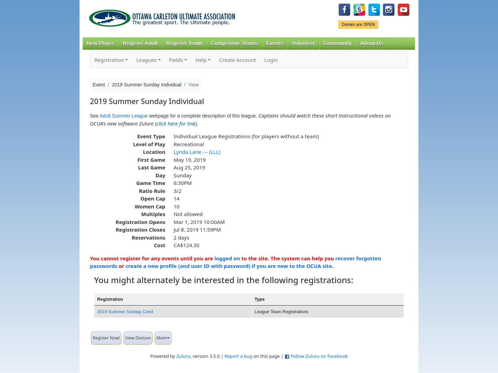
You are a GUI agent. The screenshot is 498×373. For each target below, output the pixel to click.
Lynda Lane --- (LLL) (197, 151)
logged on (227, 258)
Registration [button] (109, 59)
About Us (371, 43)
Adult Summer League (124, 116)
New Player (100, 43)
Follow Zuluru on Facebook (319, 356)
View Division (138, 338)
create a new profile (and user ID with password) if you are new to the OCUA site (229, 265)
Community (338, 43)
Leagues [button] (146, 59)
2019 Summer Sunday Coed (125, 311)
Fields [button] (176, 59)
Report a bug (238, 356)
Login (271, 59)
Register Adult (140, 43)
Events (274, 43)
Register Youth (184, 43)
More (163, 338)
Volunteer (303, 43)
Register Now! (106, 338)
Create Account (237, 59)
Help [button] (201, 59)
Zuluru (183, 356)
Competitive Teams (234, 43)
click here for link (175, 123)
